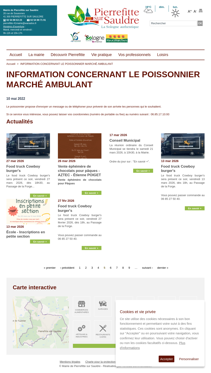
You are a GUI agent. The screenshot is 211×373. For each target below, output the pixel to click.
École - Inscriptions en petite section (25, 234)
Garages (103, 309)
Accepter (166, 359)
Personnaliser (189, 359)
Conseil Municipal (124, 140)
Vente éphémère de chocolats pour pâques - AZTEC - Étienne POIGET (79, 170)
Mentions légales (70, 361)
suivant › (147, 267)
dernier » (162, 267)
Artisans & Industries (81, 335)
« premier (50, 267)
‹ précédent (67, 267)
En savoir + (40, 193)
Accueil (10, 63)
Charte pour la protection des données (108, 361)
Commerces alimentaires (81, 311)
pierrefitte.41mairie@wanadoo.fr (19, 23)
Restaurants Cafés (103, 336)
